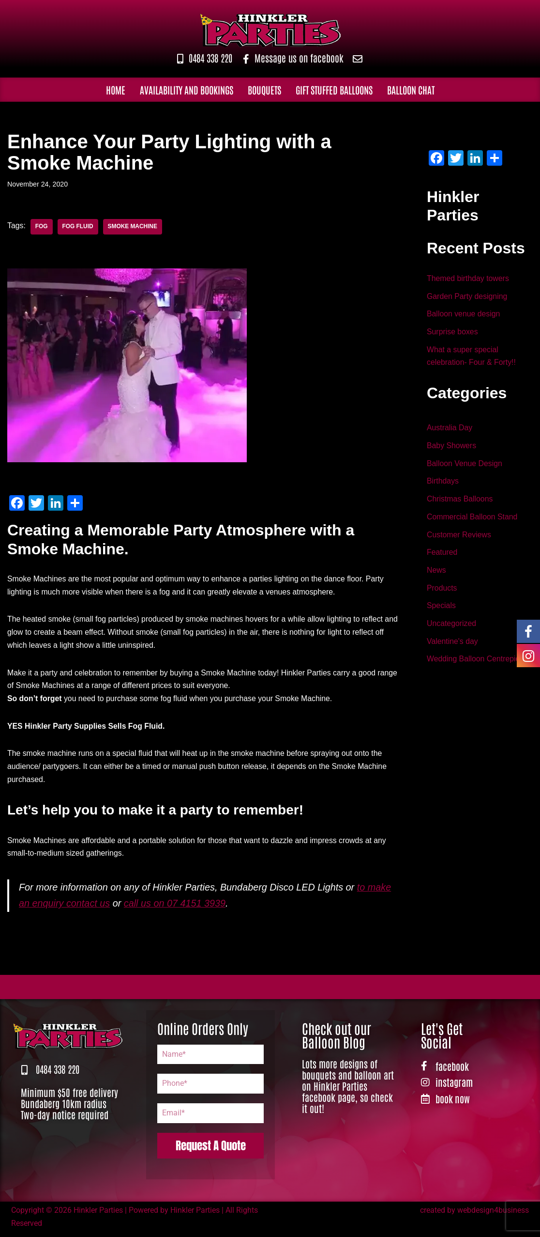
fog (41, 226)
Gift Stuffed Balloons (334, 89)
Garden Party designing (467, 297)
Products (442, 592)
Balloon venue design (464, 315)
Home (115, 89)
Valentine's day (453, 646)
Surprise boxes (453, 333)
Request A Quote (211, 1150)
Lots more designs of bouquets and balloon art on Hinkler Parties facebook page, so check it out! (348, 1089)
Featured (442, 556)
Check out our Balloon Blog (336, 1038)
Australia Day (450, 430)
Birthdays (443, 484)
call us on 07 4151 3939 (176, 907)
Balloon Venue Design (465, 466)
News (436, 574)
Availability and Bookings (186, 89)
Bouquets (264, 89)
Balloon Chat (411, 89)
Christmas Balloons (460, 502)
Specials (441, 610)
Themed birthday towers (468, 279)
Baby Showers (452, 448)
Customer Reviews (459, 538)
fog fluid (78, 226)
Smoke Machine (133, 226)
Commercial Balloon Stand (472, 520)
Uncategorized (452, 628)
